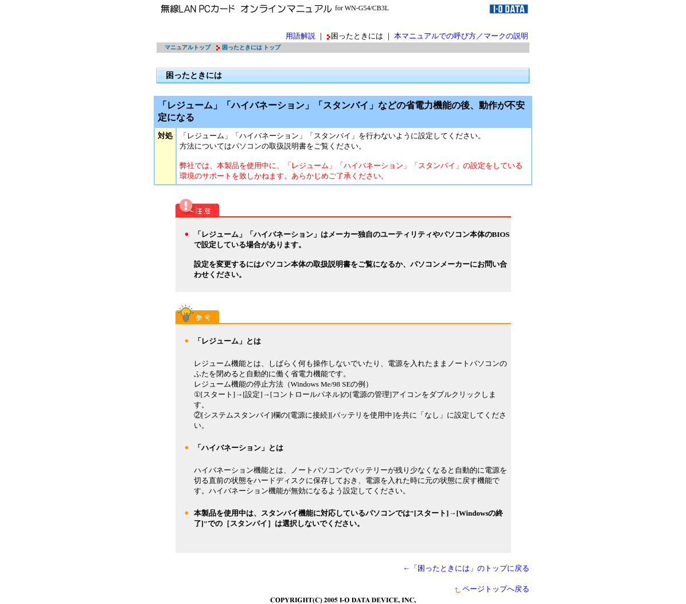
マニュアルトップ (188, 47)
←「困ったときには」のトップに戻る (466, 568)
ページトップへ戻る (491, 588)
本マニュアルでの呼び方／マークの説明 (461, 36)
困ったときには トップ (251, 47)
